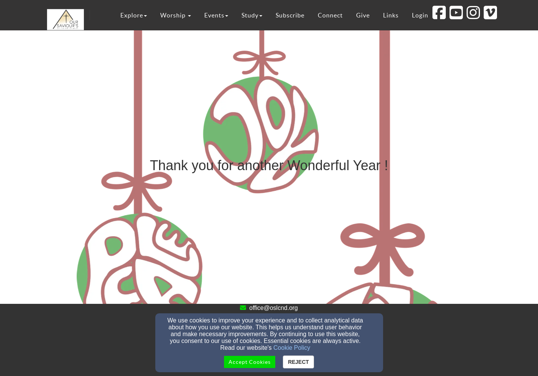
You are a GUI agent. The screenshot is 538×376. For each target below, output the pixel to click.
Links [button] (391, 15)
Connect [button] (330, 15)
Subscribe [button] (290, 15)
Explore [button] (133, 15)
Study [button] (251, 15)
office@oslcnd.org (273, 308)
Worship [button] (175, 15)
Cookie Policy (291, 347)
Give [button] (363, 15)
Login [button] (420, 15)
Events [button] (216, 15)
